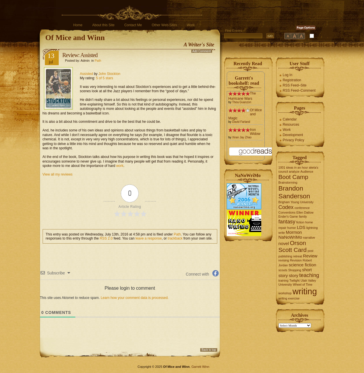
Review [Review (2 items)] (310, 255)
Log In (287, 75)
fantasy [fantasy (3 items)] (287, 221)
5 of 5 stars (104, 78)
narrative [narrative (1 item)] (309, 237)
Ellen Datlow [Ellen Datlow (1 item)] (304, 212)
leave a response (149, 238)
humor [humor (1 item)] (291, 227)
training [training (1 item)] (284, 280)
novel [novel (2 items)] (284, 243)
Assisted (86, 74)
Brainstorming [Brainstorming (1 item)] (288, 182)
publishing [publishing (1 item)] (285, 256)
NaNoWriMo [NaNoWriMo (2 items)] (290, 237)
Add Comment (202, 51)
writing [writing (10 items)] (304, 291)
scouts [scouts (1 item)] (283, 270)
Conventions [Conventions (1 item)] (287, 212)
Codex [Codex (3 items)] (286, 207)
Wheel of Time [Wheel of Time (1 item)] (302, 284)
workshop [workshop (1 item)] (285, 293)
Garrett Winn (200, 366)
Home (78, 25)
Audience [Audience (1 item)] (306, 171)
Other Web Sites (164, 25)
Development (293, 135)
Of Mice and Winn (75, 37)
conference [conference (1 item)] (302, 208)
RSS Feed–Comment (299, 90)
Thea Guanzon (241, 102)
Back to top (208, 349)
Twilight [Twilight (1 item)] (294, 280)
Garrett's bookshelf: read (244, 81)
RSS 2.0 (106, 238)
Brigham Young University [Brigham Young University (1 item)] (296, 202)
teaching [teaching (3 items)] (309, 275)
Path (98, 60)
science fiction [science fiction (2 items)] (302, 264)
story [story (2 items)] (293, 275)
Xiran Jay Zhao (241, 137)
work (119, 166)
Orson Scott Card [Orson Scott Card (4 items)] (293, 246)
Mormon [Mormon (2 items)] (294, 232)
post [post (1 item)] (310, 251)
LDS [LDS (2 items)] (301, 227)
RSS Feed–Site (295, 85)
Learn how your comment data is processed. (135, 298)
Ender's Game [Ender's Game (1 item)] (288, 216)
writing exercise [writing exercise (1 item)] (289, 298)
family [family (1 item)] (303, 216)
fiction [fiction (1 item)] (300, 222)
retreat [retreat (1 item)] (297, 256)
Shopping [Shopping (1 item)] (294, 270)
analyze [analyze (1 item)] (294, 171)
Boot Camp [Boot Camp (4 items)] (293, 177)
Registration (292, 80)
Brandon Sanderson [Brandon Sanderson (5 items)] (294, 192)
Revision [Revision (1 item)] (296, 260)
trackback (175, 238)
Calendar (290, 119)
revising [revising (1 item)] (284, 260)
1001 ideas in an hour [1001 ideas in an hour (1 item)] (293, 167)
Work (191, 25)
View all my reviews (58, 174)
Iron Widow (255, 132)
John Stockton (109, 74)
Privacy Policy (293, 140)
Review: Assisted (80, 55)
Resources (291, 125)
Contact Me (133, 25)
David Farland (241, 121)
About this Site (103, 25)
